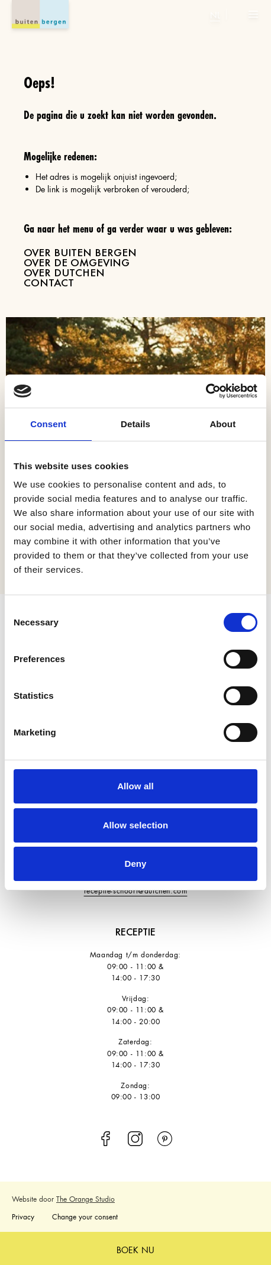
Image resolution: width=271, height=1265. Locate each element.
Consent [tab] (48, 424)
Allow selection (136, 825)
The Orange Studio (85, 1198)
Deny (135, 864)
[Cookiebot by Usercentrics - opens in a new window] (205, 391)
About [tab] (222, 424)
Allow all (135, 786)
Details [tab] (135, 424)
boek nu (135, 1248)
